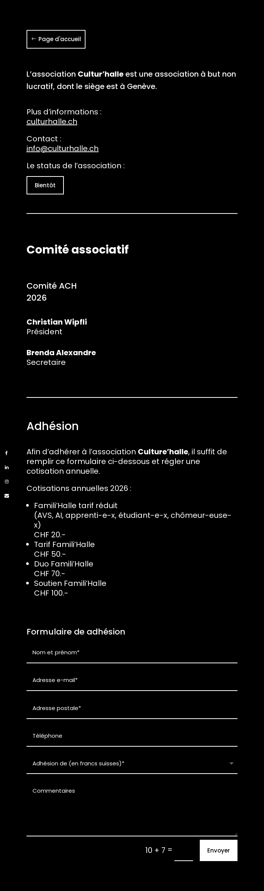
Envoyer (218, 850)
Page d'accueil (59, 39)
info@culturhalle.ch (63, 148)
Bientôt (45, 185)
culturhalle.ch (52, 121)
